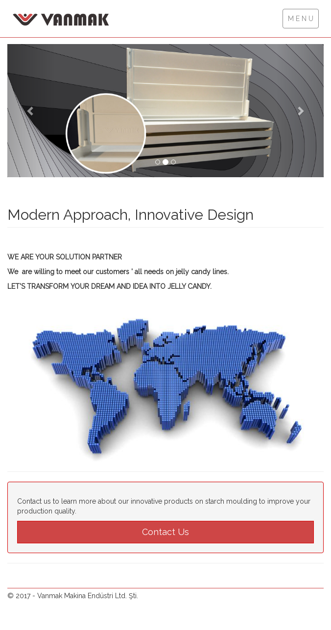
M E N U (300, 19)
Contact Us (165, 532)
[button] (31, 110)
